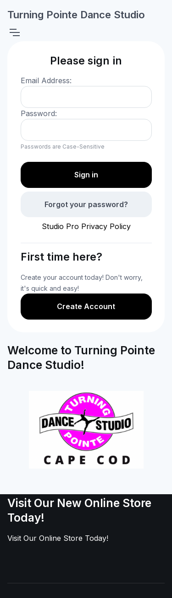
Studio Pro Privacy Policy (86, 226)
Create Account (86, 306)
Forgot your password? (86, 204)
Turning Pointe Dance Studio (76, 15)
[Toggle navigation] (14, 32)
